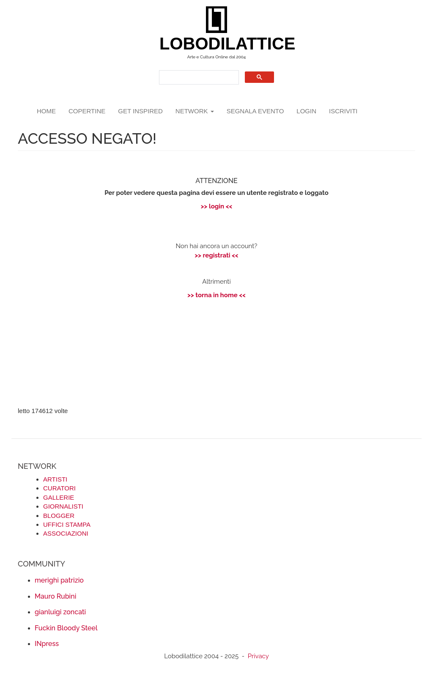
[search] (198, 77)
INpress (47, 644)
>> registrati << (216, 255)
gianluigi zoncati (60, 612)
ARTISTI (55, 479)
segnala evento (255, 111)
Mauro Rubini (55, 596)
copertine (87, 111)
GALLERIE (58, 497)
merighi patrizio (59, 580)
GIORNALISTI (63, 506)
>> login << (216, 206)
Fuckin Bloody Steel (66, 628)
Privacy (258, 656)
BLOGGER (58, 515)
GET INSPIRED (140, 111)
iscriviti (343, 111)
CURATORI (59, 488)
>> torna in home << (216, 295)
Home (46, 111)
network (194, 111)
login (306, 111)
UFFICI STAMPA (66, 524)
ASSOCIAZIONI (65, 533)
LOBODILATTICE (219, 43)
